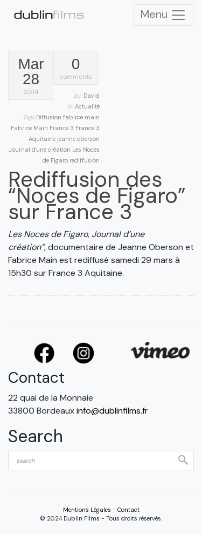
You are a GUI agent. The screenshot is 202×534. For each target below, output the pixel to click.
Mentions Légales (87, 509)
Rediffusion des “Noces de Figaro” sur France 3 (97, 195)
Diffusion (49, 117)
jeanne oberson (78, 139)
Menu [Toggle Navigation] (163, 15)
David (91, 95)
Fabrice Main (30, 128)
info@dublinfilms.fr (112, 410)
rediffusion (84, 160)
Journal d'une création (40, 149)
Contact (128, 509)
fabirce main (81, 117)
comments (75, 69)
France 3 (62, 128)
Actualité (87, 106)
